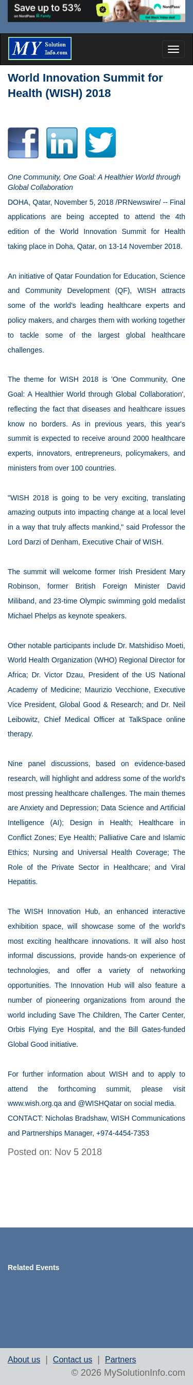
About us (24, 1359)
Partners (120, 1359)
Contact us (72, 1359)
